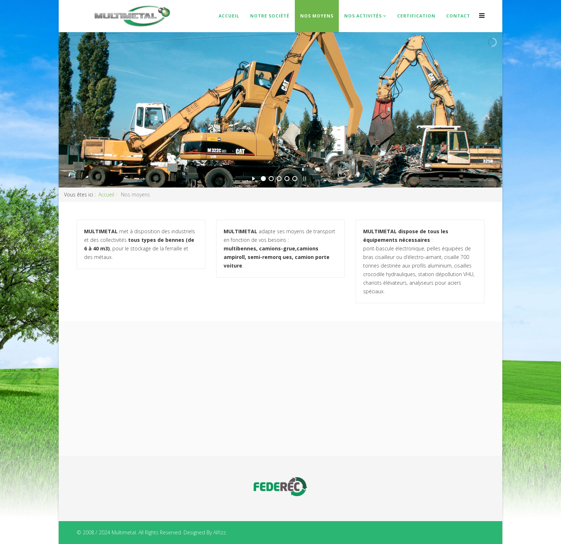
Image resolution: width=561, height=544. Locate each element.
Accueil (229, 16)
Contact (458, 16)
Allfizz (219, 532)
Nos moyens (316, 16)
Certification (416, 16)
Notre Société (269, 16)
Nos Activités (363, 16)
